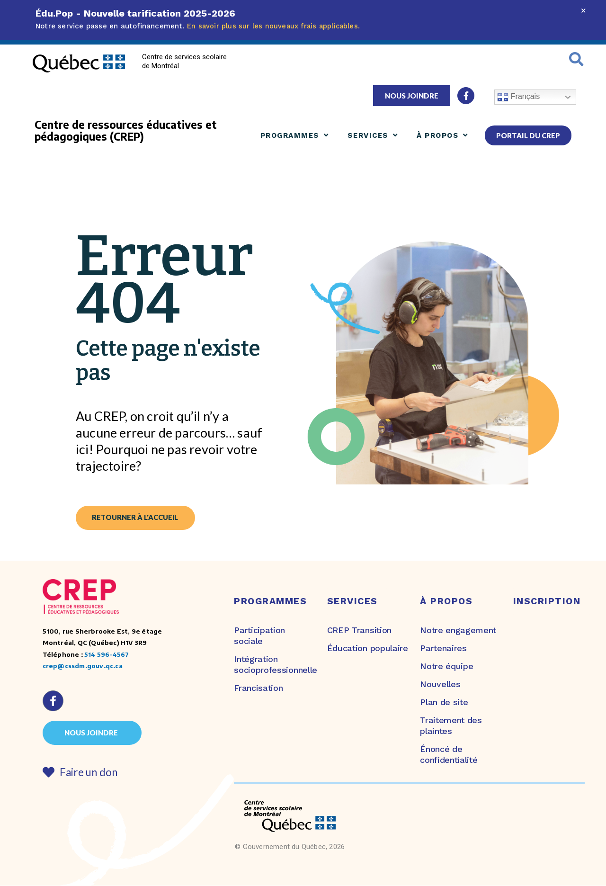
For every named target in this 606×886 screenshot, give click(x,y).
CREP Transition (359, 630)
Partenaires (443, 648)
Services (373, 135)
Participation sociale (259, 635)
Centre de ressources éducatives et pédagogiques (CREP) (126, 130)
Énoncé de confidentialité (448, 754)
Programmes (294, 135)
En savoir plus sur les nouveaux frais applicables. (275, 26)
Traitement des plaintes (451, 726)
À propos (442, 135)
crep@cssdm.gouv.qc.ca (83, 666)
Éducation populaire (367, 648)
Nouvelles (440, 684)
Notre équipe (446, 666)
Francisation (258, 688)
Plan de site (444, 702)
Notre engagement (458, 630)
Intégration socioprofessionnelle (273, 664)
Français (518, 97)
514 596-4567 (106, 655)
